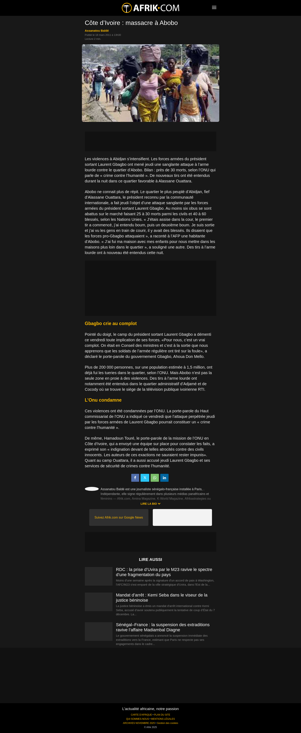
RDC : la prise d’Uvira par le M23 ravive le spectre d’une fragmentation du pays (164, 572)
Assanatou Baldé (97, 30)
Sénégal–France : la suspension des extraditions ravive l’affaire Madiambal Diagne (163, 627)
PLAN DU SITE (162, 714)
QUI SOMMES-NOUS (137, 719)
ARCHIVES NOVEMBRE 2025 (139, 723)
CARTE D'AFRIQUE (141, 714)
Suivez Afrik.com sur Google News (119, 517)
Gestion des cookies (167, 723)
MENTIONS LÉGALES (163, 719)
